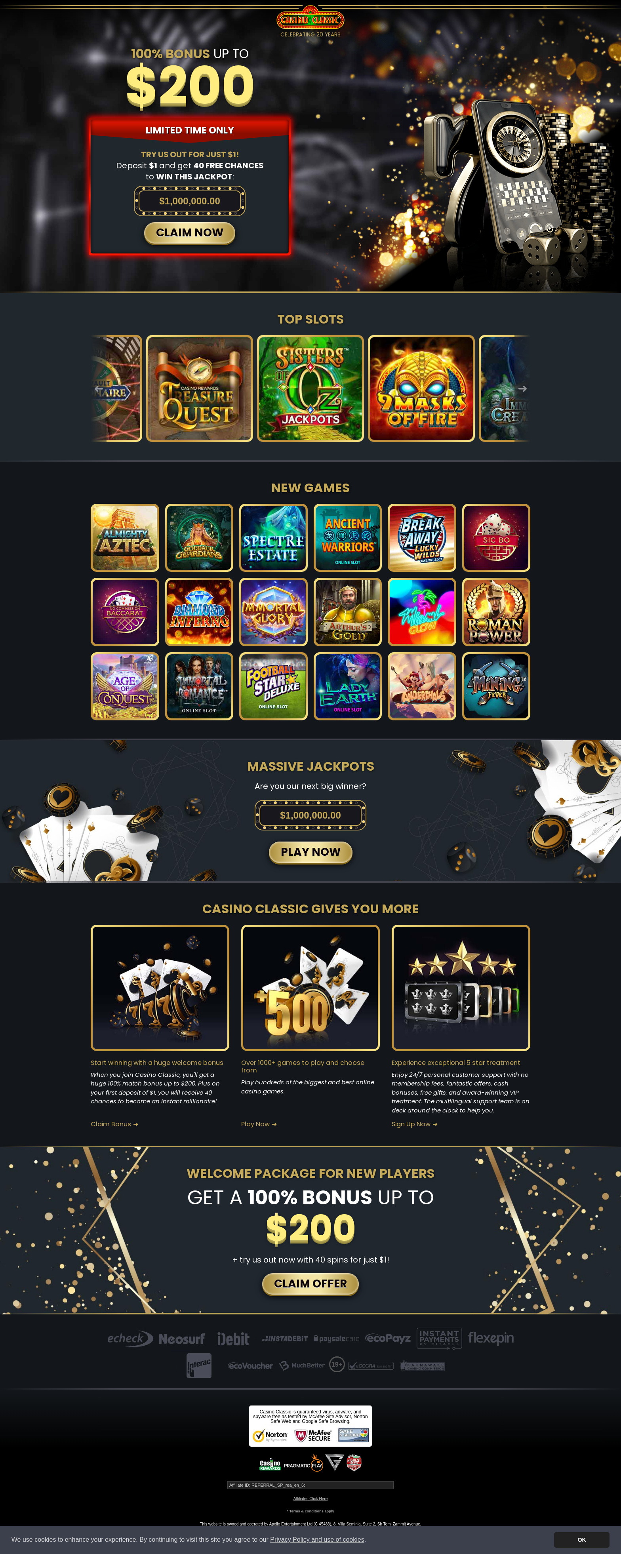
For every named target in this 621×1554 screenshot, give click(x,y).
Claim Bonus (111, 1124)
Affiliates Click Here (310, 1499)
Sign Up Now (411, 1124)
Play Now (255, 1124)
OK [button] (581, 1540)
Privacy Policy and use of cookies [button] (317, 1539)
